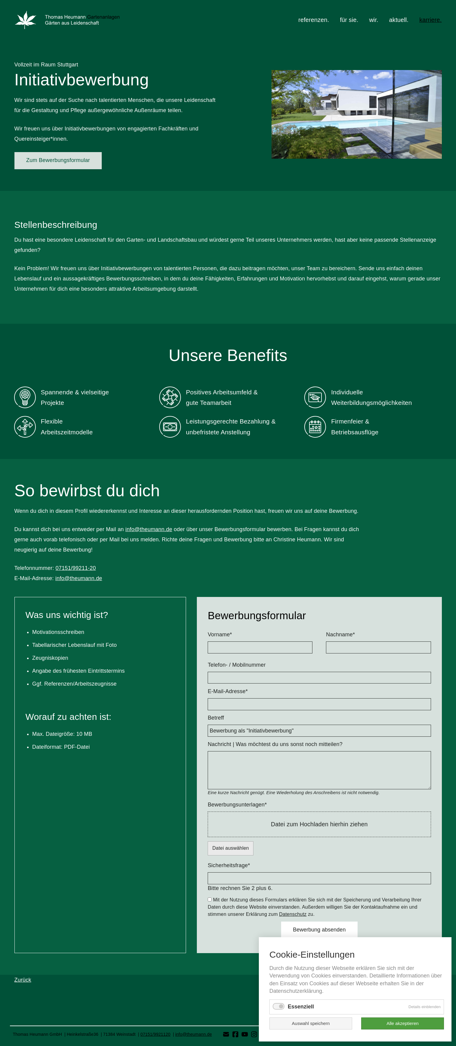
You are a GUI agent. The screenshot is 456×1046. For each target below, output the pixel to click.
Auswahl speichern (311, 1023)
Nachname (340, 634)
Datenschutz (292, 914)
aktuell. (398, 20)
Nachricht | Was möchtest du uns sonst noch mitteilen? (275, 744)
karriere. (430, 20)
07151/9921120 (155, 1034)
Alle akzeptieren (402, 1023)
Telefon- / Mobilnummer (236, 665)
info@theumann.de (149, 529)
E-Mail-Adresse (228, 690)
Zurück (22, 980)
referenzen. (313, 20)
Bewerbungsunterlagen (237, 804)
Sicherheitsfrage (229, 864)
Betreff (216, 718)
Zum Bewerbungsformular (58, 160)
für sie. (349, 20)
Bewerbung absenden (319, 930)
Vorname (220, 634)
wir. (373, 20)
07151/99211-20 (76, 568)
